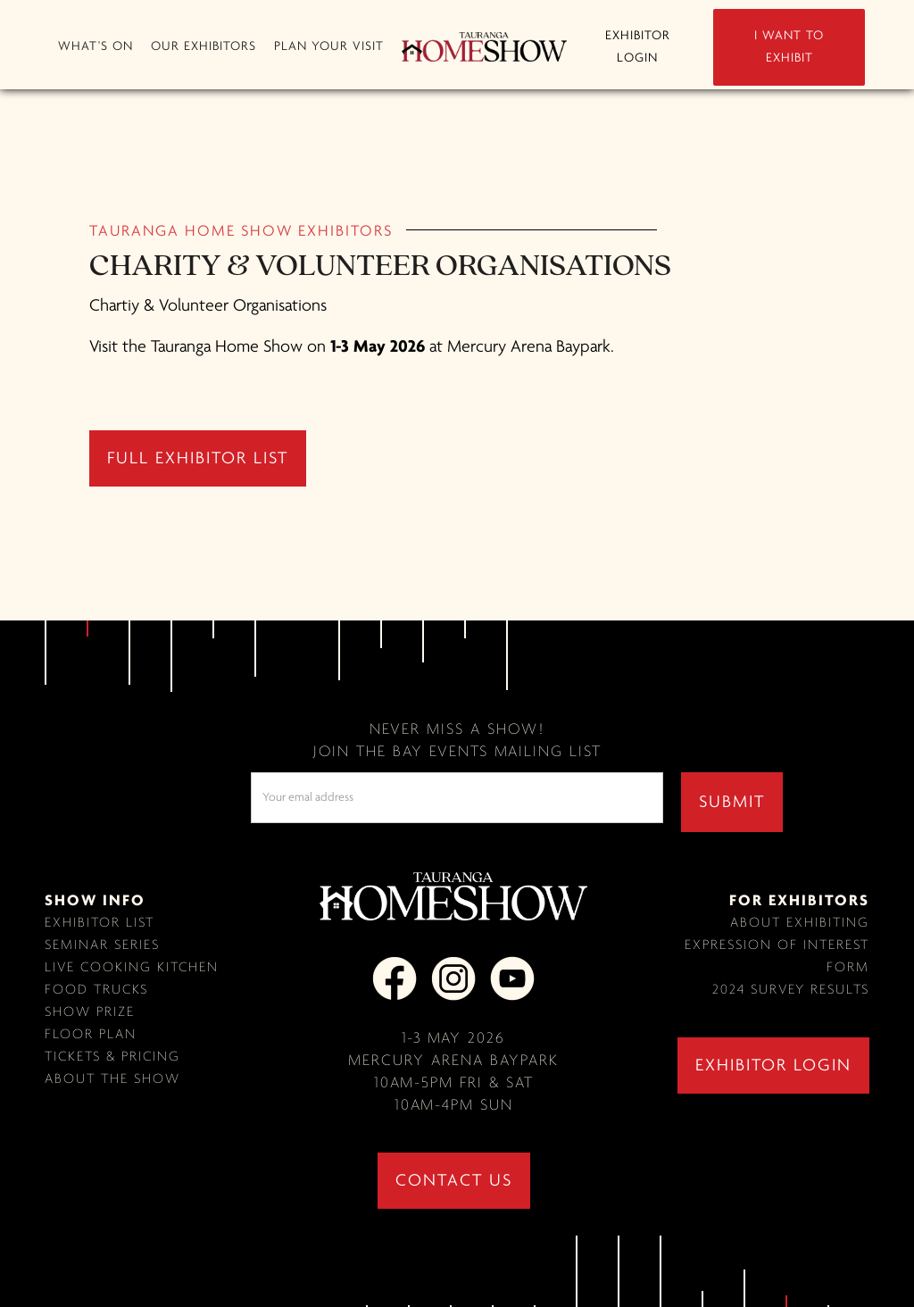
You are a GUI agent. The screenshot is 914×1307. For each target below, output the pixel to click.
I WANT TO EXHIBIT (789, 47)
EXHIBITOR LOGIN (637, 47)
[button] (95, 46)
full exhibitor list (197, 459)
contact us (453, 1181)
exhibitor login (773, 1066)
